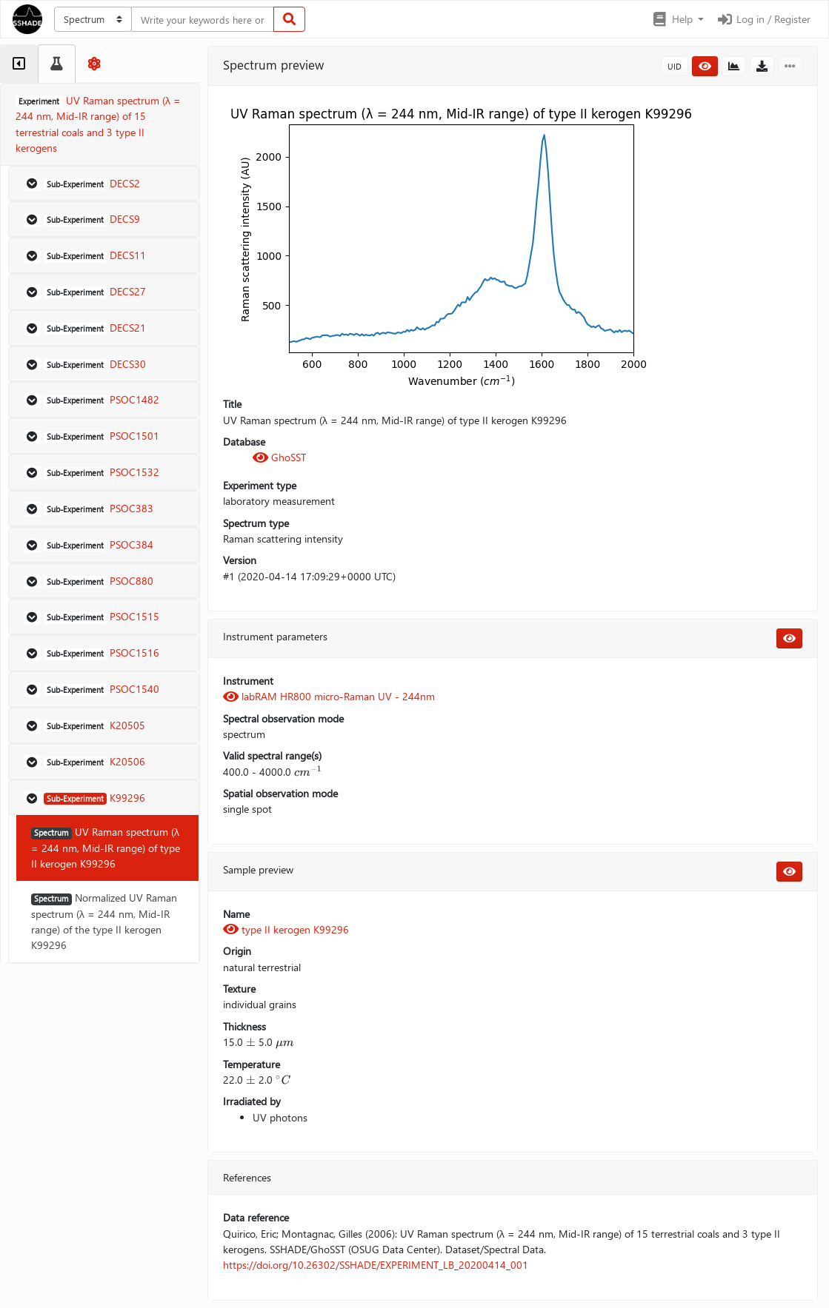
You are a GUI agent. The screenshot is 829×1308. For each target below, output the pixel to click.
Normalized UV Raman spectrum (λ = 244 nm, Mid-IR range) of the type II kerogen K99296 (104, 921)
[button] (677, 19)
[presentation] (308, 772)
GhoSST (279, 457)
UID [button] (674, 66)
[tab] (19, 63)
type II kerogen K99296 (286, 929)
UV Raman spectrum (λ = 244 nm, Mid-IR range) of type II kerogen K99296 (105, 848)
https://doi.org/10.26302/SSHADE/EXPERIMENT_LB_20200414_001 (375, 1265)
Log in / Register (763, 19)
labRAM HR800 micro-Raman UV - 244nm (329, 696)
